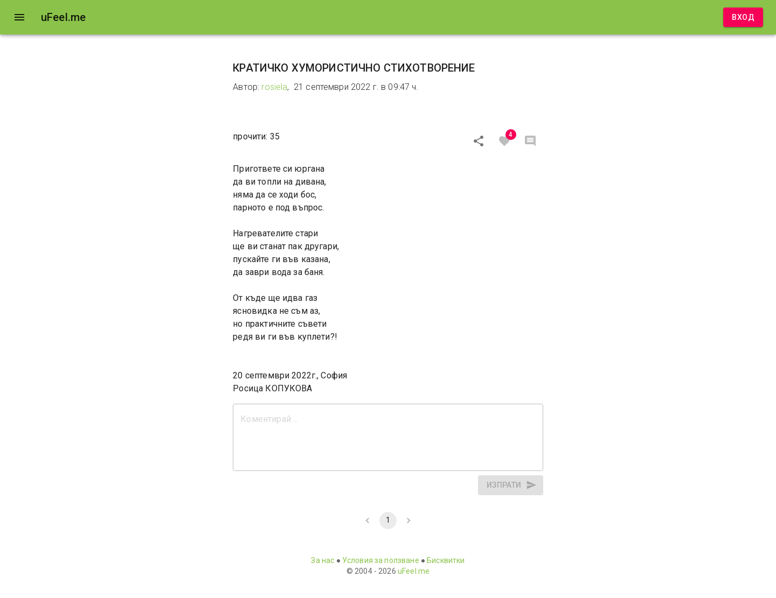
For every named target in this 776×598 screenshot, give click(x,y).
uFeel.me (413, 571)
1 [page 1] (388, 520)
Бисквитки (446, 560)
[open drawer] (19, 17)
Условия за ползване (380, 560)
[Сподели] (478, 141)
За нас (322, 560)
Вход (743, 17)
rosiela (274, 87)
